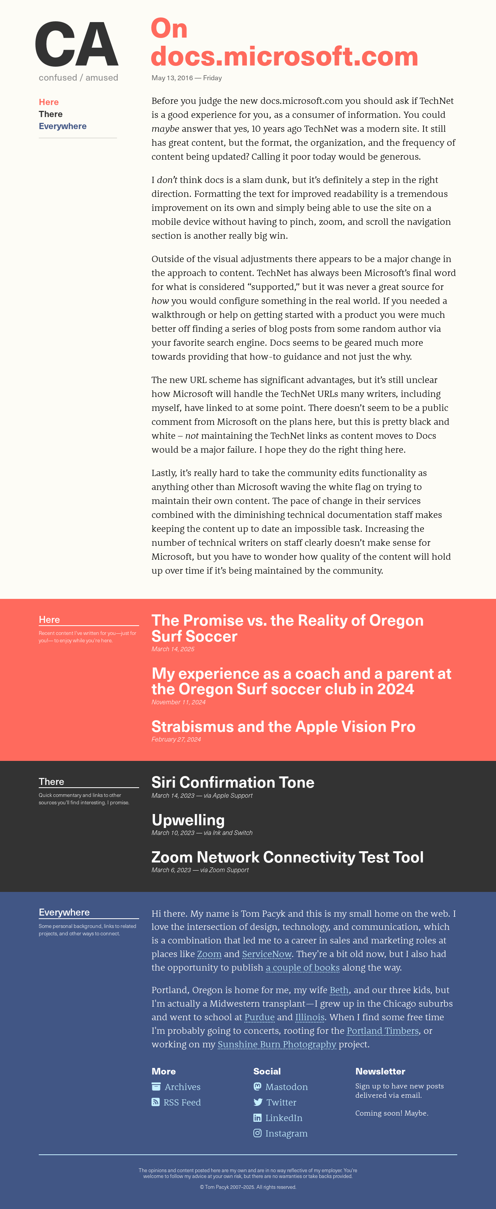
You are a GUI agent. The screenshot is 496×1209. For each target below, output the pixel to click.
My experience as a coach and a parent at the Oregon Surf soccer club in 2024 (301, 679)
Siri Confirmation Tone (233, 781)
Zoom (209, 953)
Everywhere (63, 125)
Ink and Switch (233, 832)
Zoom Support (229, 870)
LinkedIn (278, 1117)
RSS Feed (176, 1102)
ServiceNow (266, 953)
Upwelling (188, 819)
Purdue (260, 1017)
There (51, 113)
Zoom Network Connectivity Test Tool (288, 856)
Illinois (309, 1017)
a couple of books (303, 967)
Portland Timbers (382, 1030)
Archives (176, 1086)
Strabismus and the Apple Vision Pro (284, 725)
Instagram (280, 1133)
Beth (339, 989)
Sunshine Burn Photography (277, 1044)
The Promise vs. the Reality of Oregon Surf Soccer (288, 626)
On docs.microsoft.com (284, 40)
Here (49, 101)
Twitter (274, 1102)
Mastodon (280, 1086)
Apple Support (233, 795)
